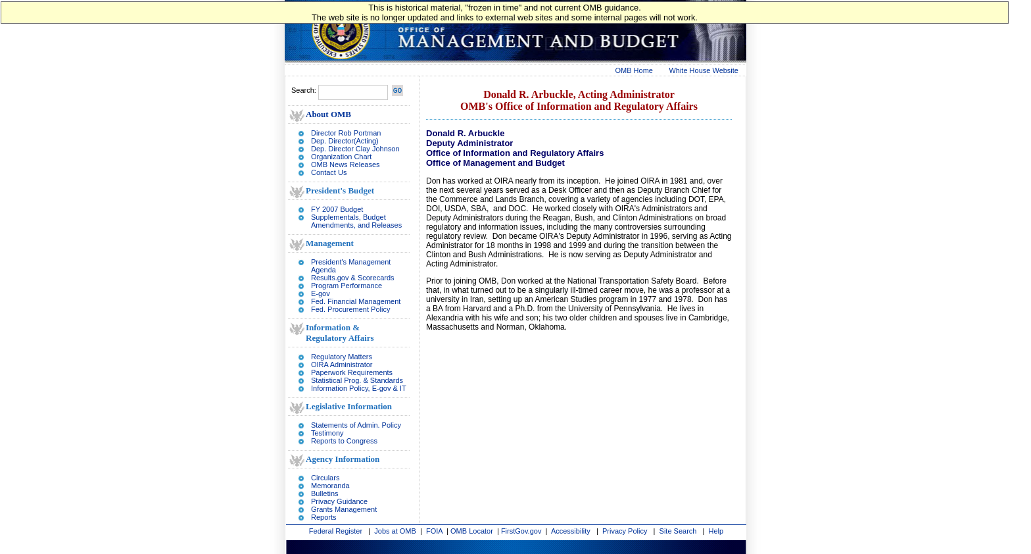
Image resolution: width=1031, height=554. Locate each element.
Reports (324, 517)
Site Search (678, 531)
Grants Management (344, 509)
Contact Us (329, 172)
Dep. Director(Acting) (345, 141)
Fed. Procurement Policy (350, 309)
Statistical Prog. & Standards (357, 380)
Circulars (325, 478)
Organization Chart (341, 157)
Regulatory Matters (341, 357)
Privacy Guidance (339, 501)
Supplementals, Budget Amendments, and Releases (356, 221)
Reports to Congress (344, 441)
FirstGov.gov (521, 531)
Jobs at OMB (395, 531)
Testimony (327, 433)
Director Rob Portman (346, 133)
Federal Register (335, 531)
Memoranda (330, 486)
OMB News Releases (345, 164)
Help (716, 531)
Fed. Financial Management (355, 301)
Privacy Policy (624, 531)
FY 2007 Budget (337, 209)
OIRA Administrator (342, 364)
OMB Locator (471, 531)
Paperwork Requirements (352, 372)
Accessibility (570, 531)
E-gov (320, 293)
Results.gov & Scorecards (353, 278)
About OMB (328, 114)
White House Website (703, 70)
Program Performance (346, 286)
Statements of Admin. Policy (356, 425)
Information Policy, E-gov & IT (358, 388)
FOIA (434, 531)
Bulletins (325, 493)
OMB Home (634, 70)
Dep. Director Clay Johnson (355, 149)
